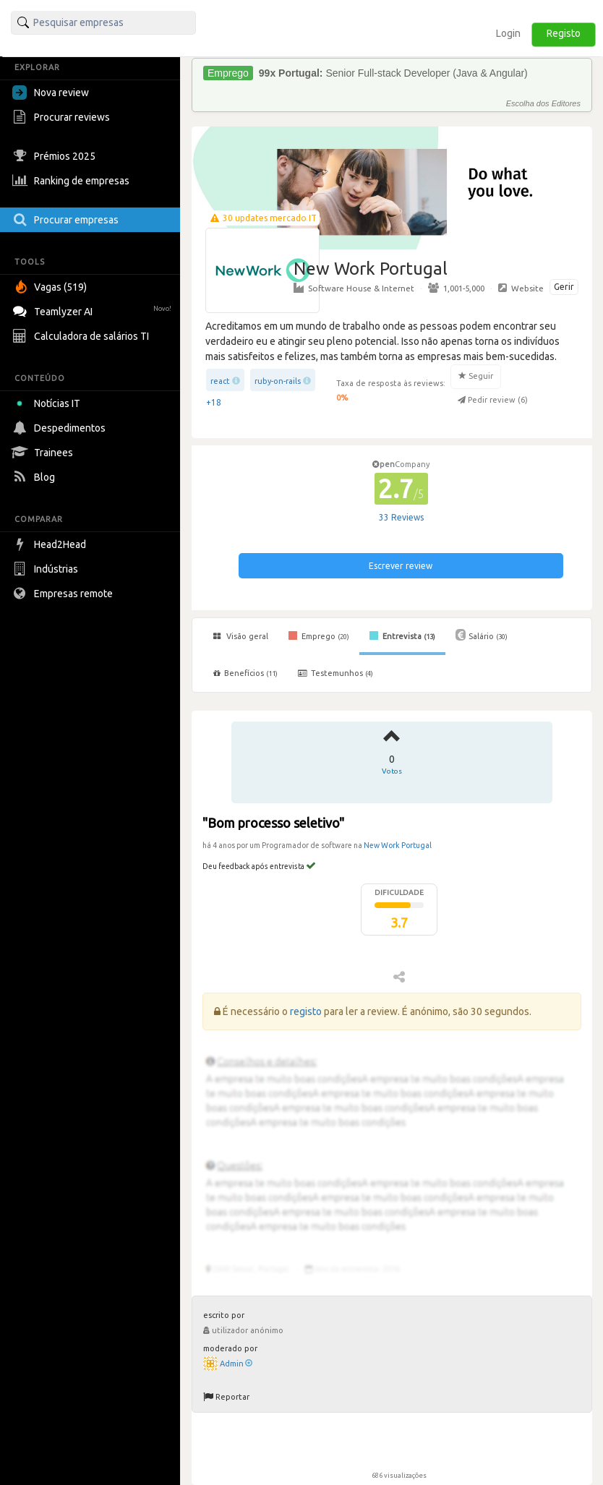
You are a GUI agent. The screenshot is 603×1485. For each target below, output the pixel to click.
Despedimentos (61, 428)
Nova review (50, 92)
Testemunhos (335, 673)
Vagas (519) (51, 287)
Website (521, 288)
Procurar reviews (63, 117)
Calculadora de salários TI (82, 336)
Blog (35, 477)
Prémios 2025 (55, 156)
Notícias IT (48, 403)
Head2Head (51, 544)
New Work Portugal (398, 845)
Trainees (44, 452)
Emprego (318, 635)
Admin (236, 1363)
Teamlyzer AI (93, 309)
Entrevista (402, 635)
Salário (482, 635)
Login (508, 33)
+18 (213, 402)
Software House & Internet (354, 288)
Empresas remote (64, 593)
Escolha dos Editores (543, 103)
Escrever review (400, 565)
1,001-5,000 (456, 288)
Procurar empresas (67, 220)
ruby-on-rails (278, 381)
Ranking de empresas (72, 181)
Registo (564, 33)
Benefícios (245, 673)
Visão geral (240, 636)
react (220, 381)
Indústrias (47, 569)
